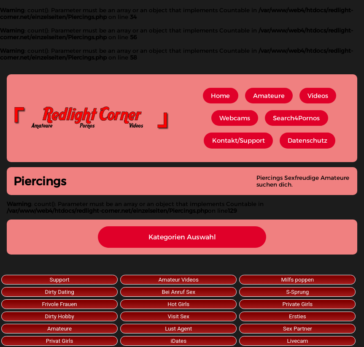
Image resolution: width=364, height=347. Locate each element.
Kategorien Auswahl (182, 237)
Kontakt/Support (238, 140)
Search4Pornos (296, 118)
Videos (317, 96)
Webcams (234, 118)
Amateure (269, 96)
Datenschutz (307, 140)
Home (220, 96)
